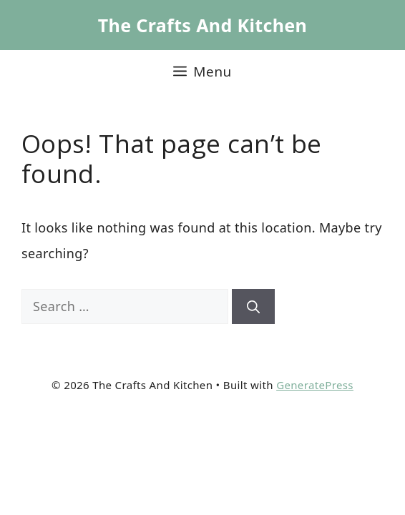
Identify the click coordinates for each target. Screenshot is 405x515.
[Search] (253, 306)
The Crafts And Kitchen (202, 25)
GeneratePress (314, 385)
